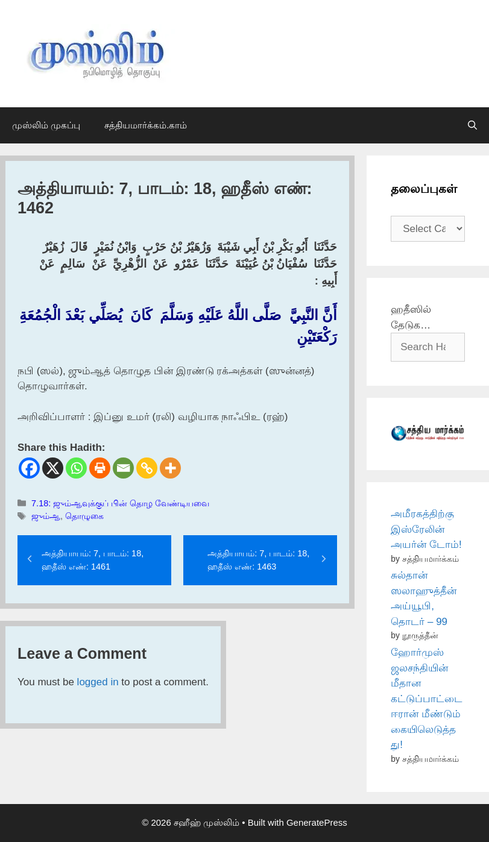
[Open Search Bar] (472, 125)
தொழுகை (84, 516)
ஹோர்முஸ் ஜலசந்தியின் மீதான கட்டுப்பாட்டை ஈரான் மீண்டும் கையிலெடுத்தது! (426, 698)
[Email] (123, 468)
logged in (98, 682)
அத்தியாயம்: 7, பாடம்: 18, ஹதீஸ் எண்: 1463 (258, 559)
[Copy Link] (146, 468)
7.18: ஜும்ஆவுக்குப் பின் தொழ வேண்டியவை (120, 503)
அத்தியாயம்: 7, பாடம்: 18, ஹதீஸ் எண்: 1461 (93, 559)
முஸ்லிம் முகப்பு (46, 125)
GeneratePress (316, 822)
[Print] (99, 468)
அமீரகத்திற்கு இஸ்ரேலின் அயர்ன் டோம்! (426, 529)
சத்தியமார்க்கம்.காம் (145, 125)
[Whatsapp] (76, 468)
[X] (52, 468)
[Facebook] (29, 468)
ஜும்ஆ (45, 516)
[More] (170, 468)
